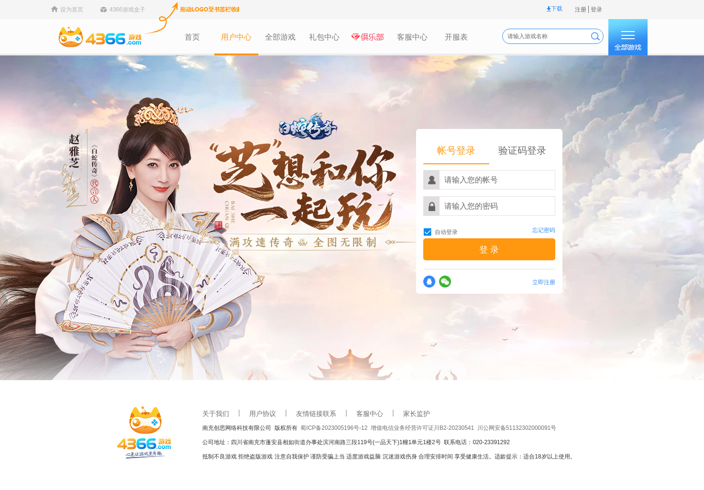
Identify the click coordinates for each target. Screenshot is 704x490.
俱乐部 (315, 37)
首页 (138, 37)
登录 (543, 9)
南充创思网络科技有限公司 (185, 428)
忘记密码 (490, 230)
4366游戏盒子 (74, 9)
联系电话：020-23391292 (423, 442)
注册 (527, 9)
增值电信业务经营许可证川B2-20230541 (370, 428)
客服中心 (358, 37)
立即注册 (490, 282)
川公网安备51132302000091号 (463, 428)
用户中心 (182, 37)
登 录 (435, 250)
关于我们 (162, 413)
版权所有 (234, 428)
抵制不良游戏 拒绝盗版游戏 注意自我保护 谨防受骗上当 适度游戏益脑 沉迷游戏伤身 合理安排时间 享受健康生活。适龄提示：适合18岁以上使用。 (335, 456)
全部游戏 (226, 37)
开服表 (402, 37)
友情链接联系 (262, 413)
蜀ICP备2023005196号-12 (282, 428)
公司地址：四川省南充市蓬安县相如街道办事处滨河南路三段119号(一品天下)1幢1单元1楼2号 (269, 442)
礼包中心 (270, 37)
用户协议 (209, 413)
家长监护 (363, 413)
